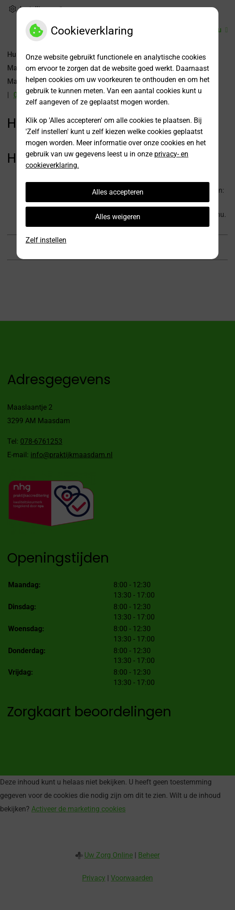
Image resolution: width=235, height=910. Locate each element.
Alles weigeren (117, 216)
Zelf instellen (46, 240)
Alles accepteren (118, 192)
